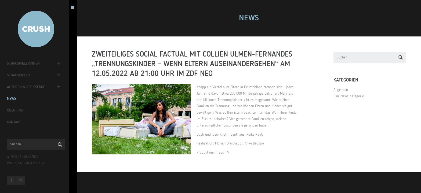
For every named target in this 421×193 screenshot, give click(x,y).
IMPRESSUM (18, 163)
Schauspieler (22, 75)
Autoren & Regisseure (30, 87)
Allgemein (342, 90)
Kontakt (18, 122)
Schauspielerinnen (27, 63)
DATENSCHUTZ (39, 163)
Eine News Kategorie (350, 96)
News (15, 99)
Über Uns (19, 110)
